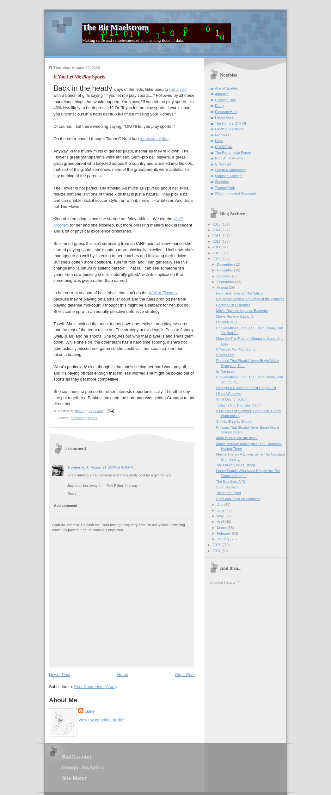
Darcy (219, 106)
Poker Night (225, 355)
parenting (78, 418)
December (225, 264)
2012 (217, 241)
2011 (217, 247)
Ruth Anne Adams (229, 158)
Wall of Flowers (163, 292)
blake (90, 711)
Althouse (222, 94)
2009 (217, 259)
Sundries (222, 181)
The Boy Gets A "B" (231, 481)
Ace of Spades (226, 88)
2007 (217, 551)
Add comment (65, 505)
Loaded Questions (229, 129)
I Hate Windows (228, 393)
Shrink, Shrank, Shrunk (234, 421)
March (222, 528)
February (224, 533)
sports (92, 418)
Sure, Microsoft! (228, 487)
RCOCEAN (223, 147)
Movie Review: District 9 (235, 316)
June (221, 510)
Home (122, 674)
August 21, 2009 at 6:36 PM (112, 467)
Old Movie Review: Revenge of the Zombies (250, 299)
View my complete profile (101, 719)
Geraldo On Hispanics (233, 305)
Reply (71, 493)
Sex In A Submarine (230, 170)
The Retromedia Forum (233, 152)
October (223, 276)
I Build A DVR (226, 322)
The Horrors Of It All (230, 123)
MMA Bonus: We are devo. (237, 438)
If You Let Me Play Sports (235, 349)
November (225, 270)
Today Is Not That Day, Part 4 (239, 405)
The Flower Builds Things (235, 465)
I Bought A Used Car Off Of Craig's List (246, 388)
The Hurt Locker (228, 493)
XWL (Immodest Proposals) (236, 193)
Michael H (222, 135)
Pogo (219, 141)
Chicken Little (225, 100)
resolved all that (154, 138)
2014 (217, 230)
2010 (217, 253)
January (223, 539)
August (223, 287)
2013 (217, 236)
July (220, 504)
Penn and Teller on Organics (238, 499)
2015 (217, 224)
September (226, 282)
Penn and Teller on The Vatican (240, 293)
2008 (217, 545)
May (220, 516)
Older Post (184, 674)
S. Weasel (223, 164)
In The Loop (225, 371)
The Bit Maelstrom (115, 27)
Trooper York (78, 467)
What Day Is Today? (232, 399)
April (221, 522)
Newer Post (59, 674)
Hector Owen (225, 117)
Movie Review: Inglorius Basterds (242, 311)
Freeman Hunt (226, 112)
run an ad (178, 89)
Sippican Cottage (228, 176)
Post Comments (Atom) (95, 686)
